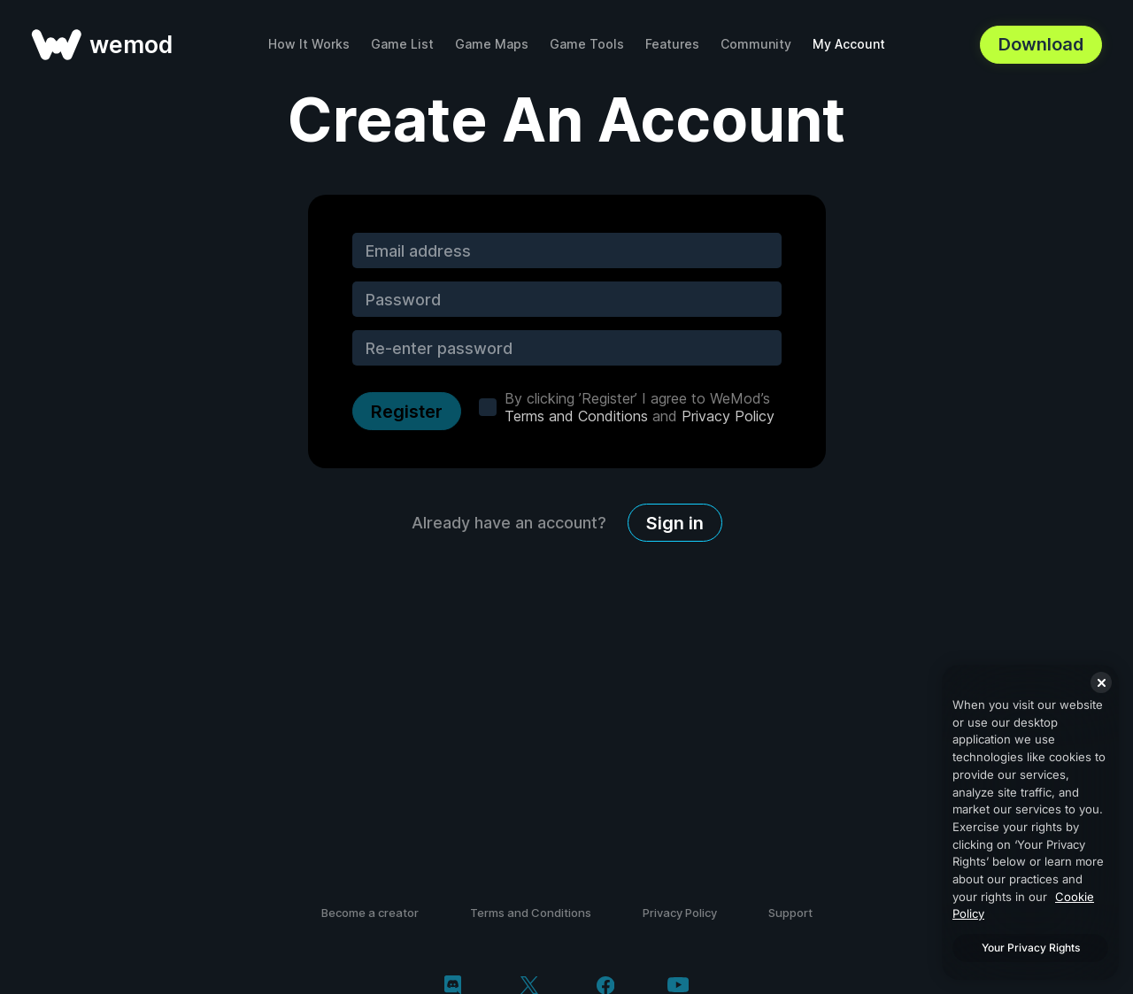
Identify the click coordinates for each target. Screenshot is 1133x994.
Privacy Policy (728, 416)
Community (756, 43)
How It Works (309, 43)
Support (790, 912)
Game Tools (587, 43)
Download (1040, 44)
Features (672, 43)
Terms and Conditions (576, 416)
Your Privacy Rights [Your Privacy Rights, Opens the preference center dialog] (1031, 947)
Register (407, 411)
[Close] (1101, 682)
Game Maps (491, 43)
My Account (849, 43)
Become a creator (370, 912)
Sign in (675, 523)
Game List (402, 43)
